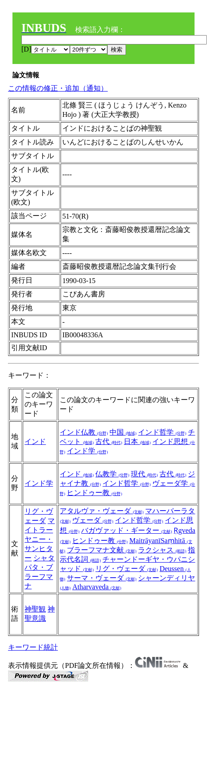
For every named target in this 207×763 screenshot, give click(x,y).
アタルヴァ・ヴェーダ (101, 511)
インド (35, 441)
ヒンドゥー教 (94, 492)
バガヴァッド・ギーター (126, 530)
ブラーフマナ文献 (101, 550)
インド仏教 (84, 432)
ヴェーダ (92, 520)
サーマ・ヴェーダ (101, 578)
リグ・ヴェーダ (126, 568)
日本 (137, 441)
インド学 (87, 451)
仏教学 (112, 474)
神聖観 (35, 609)
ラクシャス (162, 550)
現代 (144, 474)
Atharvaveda (96, 587)
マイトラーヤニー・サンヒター (39, 539)
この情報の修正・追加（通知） (58, 88)
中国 (123, 432)
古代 (108, 441)
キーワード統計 (33, 647)
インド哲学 (162, 432)
